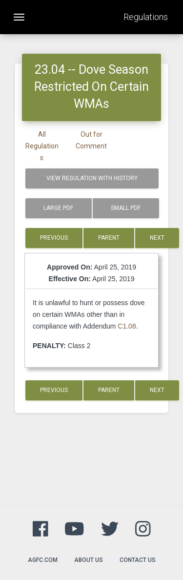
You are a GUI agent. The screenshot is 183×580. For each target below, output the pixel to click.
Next (157, 237)
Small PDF (126, 208)
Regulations (145, 17)
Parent (109, 237)
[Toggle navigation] (19, 17)
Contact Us (138, 560)
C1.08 (127, 326)
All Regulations (42, 146)
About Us (88, 560)
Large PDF (58, 208)
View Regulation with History (92, 178)
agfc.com (43, 560)
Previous (54, 237)
